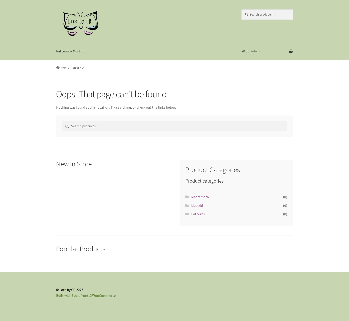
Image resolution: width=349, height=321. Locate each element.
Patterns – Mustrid (70, 51)
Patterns (198, 214)
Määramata (200, 197)
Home (65, 68)
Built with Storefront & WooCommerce (86, 295)
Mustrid (197, 205)
